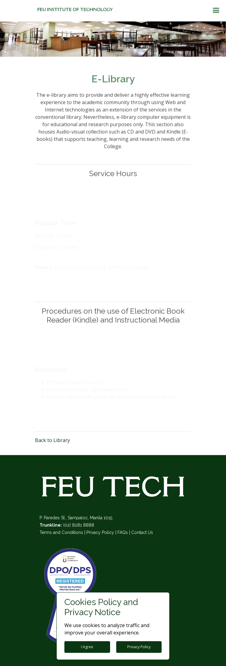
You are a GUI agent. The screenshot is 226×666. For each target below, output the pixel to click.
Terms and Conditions (61, 532)
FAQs (122, 532)
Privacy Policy (100, 532)
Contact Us (142, 532)
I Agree (87, 646)
